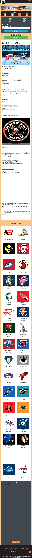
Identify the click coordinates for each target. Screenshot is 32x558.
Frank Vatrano (4, 105)
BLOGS (27, 548)
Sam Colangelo (16, 106)
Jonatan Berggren (15, 162)
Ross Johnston (4, 106)
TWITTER (11, 548)
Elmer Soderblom (5, 163)
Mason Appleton (15, 161)
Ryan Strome (4, 93)
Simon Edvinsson (5, 166)
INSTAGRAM (16, 548)
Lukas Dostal (4, 115)
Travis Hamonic (11, 169)
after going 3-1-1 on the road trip (15, 77)
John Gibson (4, 172)
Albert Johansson (5, 169)
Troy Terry (14, 102)
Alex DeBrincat (4, 161)
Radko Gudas (4, 89)
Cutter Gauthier (4, 80)
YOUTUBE (22, 548)
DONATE (16, 38)
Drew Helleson (11, 109)
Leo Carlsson (19, 80)
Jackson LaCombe (5, 109)
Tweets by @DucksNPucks (5, 484)
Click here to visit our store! (16, 143)
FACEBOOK (6, 548)
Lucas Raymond (18, 153)
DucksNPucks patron (15, 203)
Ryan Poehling (9, 105)
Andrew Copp (4, 162)
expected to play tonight (11, 85)
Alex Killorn (15, 105)
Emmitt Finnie (4, 160)
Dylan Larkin (9, 160)
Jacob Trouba (10, 110)
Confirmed (17, 115)
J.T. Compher (9, 162)
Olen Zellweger (4, 110)
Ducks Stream (6, 73)
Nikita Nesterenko (11, 106)
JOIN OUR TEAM (13, 551)
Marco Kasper (10, 161)
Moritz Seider (10, 166)
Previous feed (16, 542)
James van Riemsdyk (19, 163)
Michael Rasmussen (11, 163)
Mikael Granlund (4, 91)
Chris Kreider (4, 85)
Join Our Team (16, 211)
